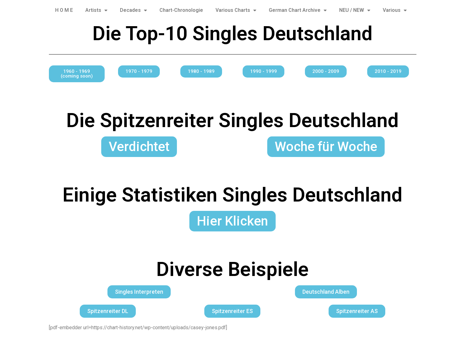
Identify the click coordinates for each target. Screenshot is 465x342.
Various (395, 10)
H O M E (64, 10)
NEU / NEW (354, 10)
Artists (96, 10)
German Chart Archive (298, 10)
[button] (77, 73)
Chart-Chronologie (181, 10)
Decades (133, 10)
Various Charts (236, 10)
